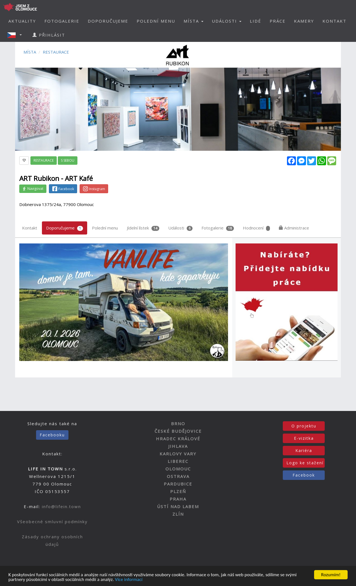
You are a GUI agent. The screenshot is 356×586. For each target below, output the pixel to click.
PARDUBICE (178, 484)
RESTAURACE (56, 52)
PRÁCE (278, 21)
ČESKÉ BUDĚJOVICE (178, 431)
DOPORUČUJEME (108, 21)
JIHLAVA (178, 446)
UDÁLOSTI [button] (226, 21)
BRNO (178, 423)
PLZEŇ (178, 491)
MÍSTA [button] (193, 21)
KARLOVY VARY (178, 453)
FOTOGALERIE (61, 21)
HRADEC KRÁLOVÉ (178, 438)
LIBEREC (178, 461)
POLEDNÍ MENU (156, 21)
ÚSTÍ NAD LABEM (178, 506)
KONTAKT (334, 21)
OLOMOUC (178, 469)
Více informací (128, 580)
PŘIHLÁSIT (48, 35)
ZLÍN (178, 514)
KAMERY (304, 21)
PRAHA (178, 499)
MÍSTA (29, 52)
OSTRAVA (178, 476)
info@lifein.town (61, 506)
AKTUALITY (22, 21)
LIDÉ (255, 21)
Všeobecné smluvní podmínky (52, 521)
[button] (16, 35)
